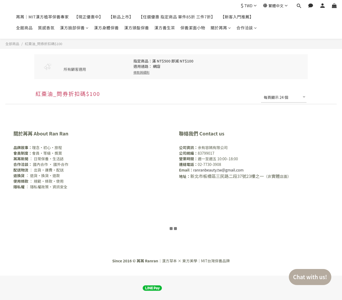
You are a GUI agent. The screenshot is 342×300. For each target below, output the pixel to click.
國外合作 (60, 164)
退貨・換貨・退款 (45, 175)
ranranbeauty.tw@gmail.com (218, 170)
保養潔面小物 (192, 27)
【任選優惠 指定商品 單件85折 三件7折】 (177, 17)
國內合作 (41, 164)
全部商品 (12, 43)
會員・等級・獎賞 (37, 153)
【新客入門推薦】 (237, 17)
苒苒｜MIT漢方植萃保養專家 (42, 17)
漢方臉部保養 (74, 27)
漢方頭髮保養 (136, 27)
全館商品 (24, 27)
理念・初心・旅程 (37, 147)
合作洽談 (246, 27)
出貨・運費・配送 (49, 170)
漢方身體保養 (106, 27)
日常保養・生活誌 (49, 158)
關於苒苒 (221, 27)
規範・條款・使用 (49, 181)
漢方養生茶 (164, 27)
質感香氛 (46, 27)
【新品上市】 (120, 17)
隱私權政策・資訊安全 (48, 186)
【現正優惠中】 (88, 17)
